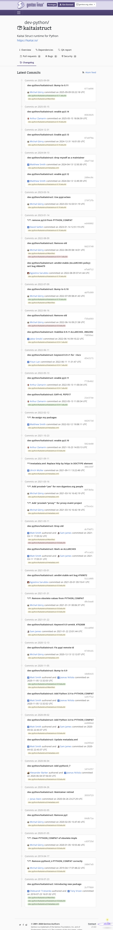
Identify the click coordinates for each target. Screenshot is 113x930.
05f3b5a (89, 484)
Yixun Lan (35, 357)
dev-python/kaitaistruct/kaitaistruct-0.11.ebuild (47, 95)
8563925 (89, 114)
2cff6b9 (89, 876)
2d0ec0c (89, 176)
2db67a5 (89, 853)
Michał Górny (37, 91)
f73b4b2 (89, 377)
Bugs (51, 56)
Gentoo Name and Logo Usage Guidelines (57, 924)
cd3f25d (89, 831)
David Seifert (36, 224)
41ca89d (89, 620)
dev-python (35, 22)
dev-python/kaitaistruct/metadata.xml (43, 167)
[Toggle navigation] (19, 12)
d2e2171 (89, 354)
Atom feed (89, 72)
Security (69, 56)
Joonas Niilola (67, 669)
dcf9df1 (89, 523)
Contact (92, 912)
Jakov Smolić (36, 335)
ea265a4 (89, 733)
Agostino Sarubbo (39, 270)
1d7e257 (89, 759)
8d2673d (89, 416)
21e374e (89, 393)
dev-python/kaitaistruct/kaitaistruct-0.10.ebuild (47, 121)
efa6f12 (89, 266)
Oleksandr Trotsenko (40, 879)
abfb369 (89, 289)
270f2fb (89, 198)
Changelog (26, 62)
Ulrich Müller (37, 464)
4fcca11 (89, 545)
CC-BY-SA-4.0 (76, 921)
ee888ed (89, 714)
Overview (25, 49)
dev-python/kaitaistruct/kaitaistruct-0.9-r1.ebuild (47, 254)
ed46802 (89, 221)
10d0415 (89, 665)
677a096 (89, 88)
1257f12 (89, 688)
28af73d (89, 159)
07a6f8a (89, 137)
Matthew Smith (38, 163)
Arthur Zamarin (38, 117)
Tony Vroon (76, 879)
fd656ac (89, 331)
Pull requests (30, 56)
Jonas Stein (35, 788)
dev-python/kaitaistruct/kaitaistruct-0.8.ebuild (46, 536)
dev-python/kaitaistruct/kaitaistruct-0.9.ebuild (46, 322)
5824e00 (89, 438)
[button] (66, 4)
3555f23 (89, 785)
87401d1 (89, 643)
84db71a (89, 808)
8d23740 (89, 244)
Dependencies (44, 49)
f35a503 (89, 315)
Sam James (65, 526)
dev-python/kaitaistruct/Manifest (41, 98)
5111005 (89, 571)
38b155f (89, 461)
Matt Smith (35, 526)
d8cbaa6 (89, 594)
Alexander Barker (39, 763)
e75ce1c (89, 500)
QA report (64, 49)
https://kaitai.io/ (27, 40)
